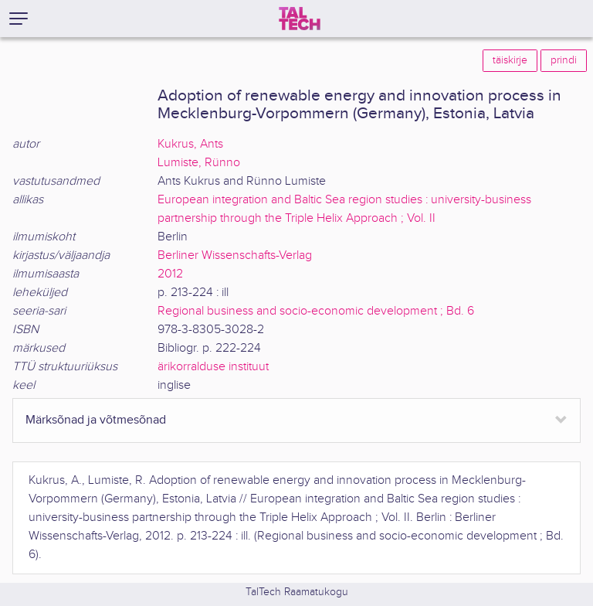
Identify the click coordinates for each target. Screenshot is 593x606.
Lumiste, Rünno (199, 162)
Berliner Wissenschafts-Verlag (235, 255)
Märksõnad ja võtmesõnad (95, 420)
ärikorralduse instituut (213, 366)
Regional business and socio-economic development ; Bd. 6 (316, 311)
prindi (564, 60)
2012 (170, 274)
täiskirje (510, 60)
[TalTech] (299, 18)
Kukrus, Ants (190, 144)
